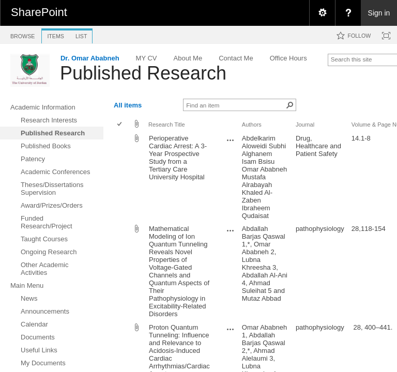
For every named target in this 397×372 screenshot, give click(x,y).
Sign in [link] (379, 13)
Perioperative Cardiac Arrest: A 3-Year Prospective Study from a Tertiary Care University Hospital (178, 157)
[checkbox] (120, 124)
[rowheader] (122, 177)
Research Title (166, 124)
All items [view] (128, 105)
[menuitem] (322, 13)
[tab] (22, 34)
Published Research (143, 73)
